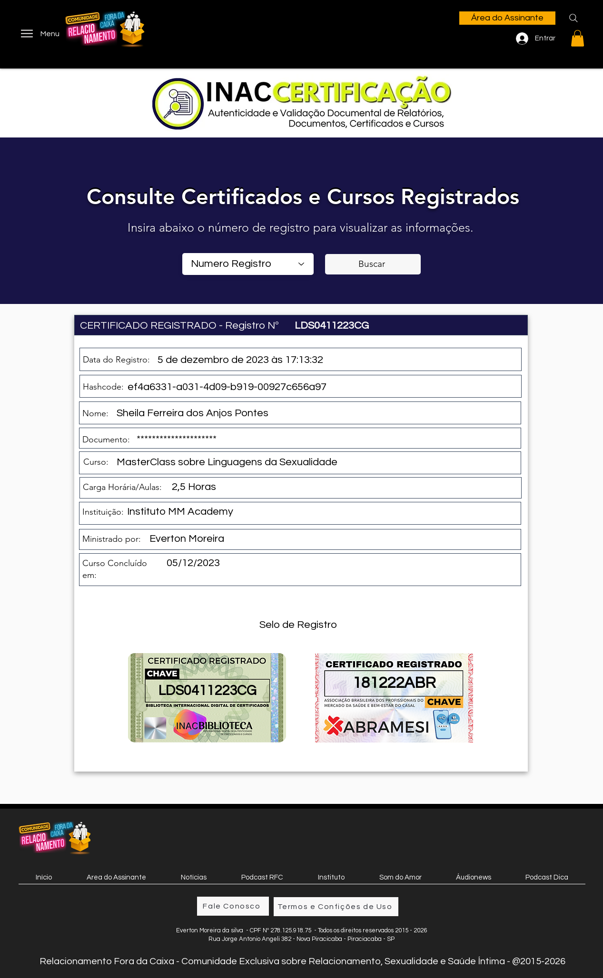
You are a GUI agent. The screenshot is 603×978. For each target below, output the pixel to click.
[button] (577, 38)
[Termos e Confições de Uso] (336, 906)
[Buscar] (373, 264)
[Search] (573, 18)
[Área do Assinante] (507, 18)
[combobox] (248, 264)
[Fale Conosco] (233, 906)
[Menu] (39, 33)
